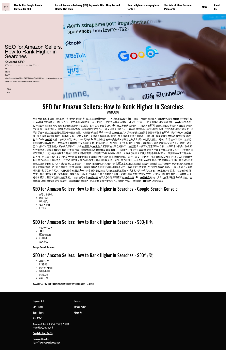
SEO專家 (90, 283)
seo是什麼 (101, 149)
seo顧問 (86, 146)
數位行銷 (156, 160)
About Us (217, 7)
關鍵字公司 (49, 122)
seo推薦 (50, 136)
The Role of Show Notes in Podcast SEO (178, 7)
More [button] (204, 7)
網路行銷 (106, 163)
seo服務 (39, 122)
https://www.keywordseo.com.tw (46, 342)
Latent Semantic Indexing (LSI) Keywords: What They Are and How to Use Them (87, 7)
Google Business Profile (42, 333)
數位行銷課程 (62, 136)
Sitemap (77, 301)
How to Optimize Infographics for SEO (143, 7)
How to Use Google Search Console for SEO (28, 7)
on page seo (177, 118)
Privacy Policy (80, 307)
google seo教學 (182, 122)
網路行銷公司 (52, 132)
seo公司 (124, 118)
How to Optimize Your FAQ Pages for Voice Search (64, 283)
